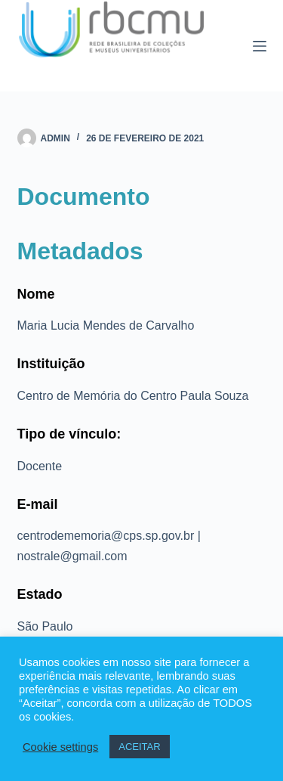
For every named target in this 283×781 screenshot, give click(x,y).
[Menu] (259, 46)
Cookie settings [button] (60, 747)
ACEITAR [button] (139, 746)
